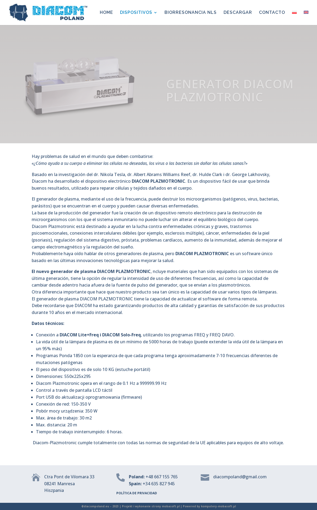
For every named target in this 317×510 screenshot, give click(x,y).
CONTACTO (272, 13)
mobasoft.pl (171, 506)
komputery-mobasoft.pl (218, 506)
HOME (106, 13)
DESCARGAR (238, 13)
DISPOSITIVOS (136, 13)
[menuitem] (294, 18)
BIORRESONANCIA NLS (190, 13)
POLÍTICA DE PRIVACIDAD (136, 493)
